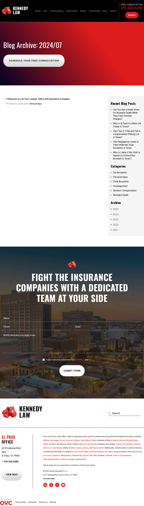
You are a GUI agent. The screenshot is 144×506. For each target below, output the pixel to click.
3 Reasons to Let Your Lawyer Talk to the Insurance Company (38, 99)
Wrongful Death (120, 195)
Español (132, 15)
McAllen (72, 448)
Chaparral (117, 452)
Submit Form (72, 370)
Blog (105, 11)
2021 (114, 230)
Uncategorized (120, 186)
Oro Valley (108, 452)
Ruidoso (57, 459)
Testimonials (94, 11)
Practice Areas (56, 11)
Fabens (77, 440)
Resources (43, 502)
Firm (45, 11)
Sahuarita (93, 452)
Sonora (119, 444)
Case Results (72, 11)
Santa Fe (56, 455)
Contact (113, 11)
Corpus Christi (98, 448)
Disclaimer (79, 360)
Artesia (64, 459)
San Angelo (54, 440)
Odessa (115, 440)
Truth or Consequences (122, 455)
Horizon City (124, 440)
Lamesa (85, 448)
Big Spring (134, 440)
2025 (114, 209)
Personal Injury (36, 104)
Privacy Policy (95, 360)
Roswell (82, 459)
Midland (108, 440)
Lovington (71, 459)
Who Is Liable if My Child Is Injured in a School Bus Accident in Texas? (126, 155)
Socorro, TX (47, 448)
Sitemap (53, 502)
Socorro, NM (87, 455)
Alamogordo (48, 459)
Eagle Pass (82, 444)
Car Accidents (120, 172)
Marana (101, 452)
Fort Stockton (127, 444)
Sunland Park (77, 455)
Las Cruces (47, 455)
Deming (139, 452)
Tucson (75, 452)
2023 (114, 219)
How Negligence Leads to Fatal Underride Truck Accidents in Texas (126, 144)
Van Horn (69, 440)
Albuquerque (66, 455)
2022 (114, 224)
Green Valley (83, 452)
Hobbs (45, 444)
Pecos (62, 440)
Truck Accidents (121, 181)
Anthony (137, 444)
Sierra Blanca (86, 440)
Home (38, 11)
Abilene (46, 440)
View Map (12, 474)
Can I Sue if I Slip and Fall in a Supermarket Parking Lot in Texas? (126, 134)
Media (83, 11)
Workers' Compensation (125, 190)
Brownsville (92, 444)
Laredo (78, 448)
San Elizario (57, 448)
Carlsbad (108, 455)
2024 (114, 214)
